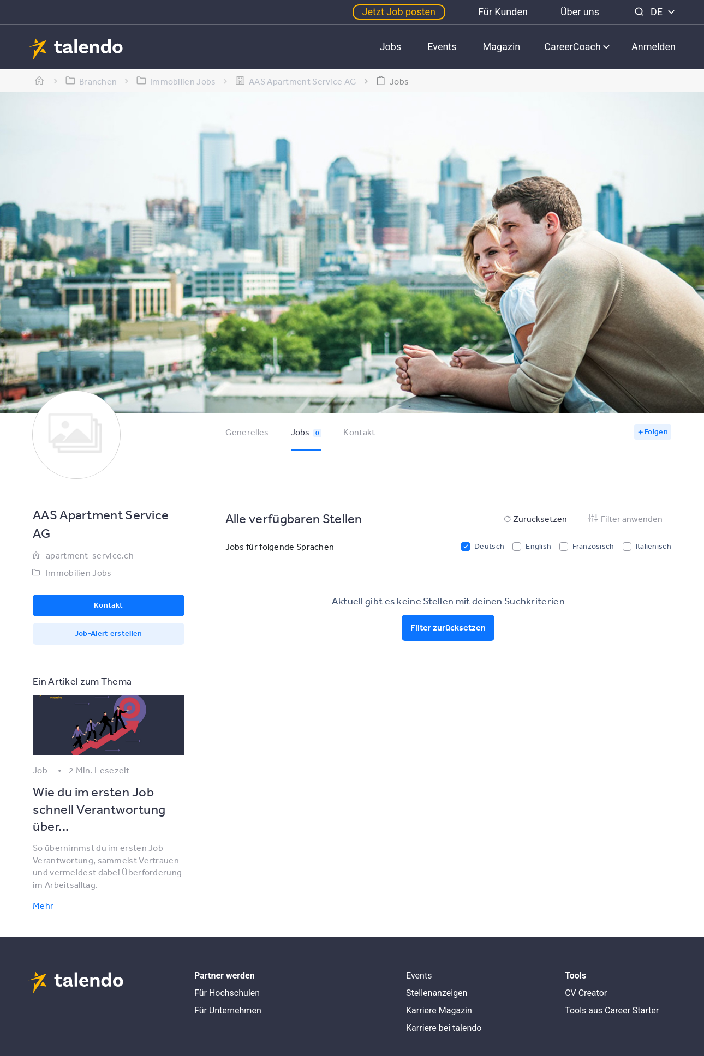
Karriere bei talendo (443, 1028)
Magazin (502, 46)
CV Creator (586, 993)
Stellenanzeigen (436, 993)
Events (441, 46)
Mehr (43, 905)
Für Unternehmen (227, 1010)
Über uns (579, 11)
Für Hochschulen (227, 993)
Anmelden (653, 46)
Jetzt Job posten (398, 11)
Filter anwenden (625, 518)
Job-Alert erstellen (108, 633)
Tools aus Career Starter (612, 1010)
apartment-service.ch (90, 555)
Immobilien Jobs (79, 572)
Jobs (391, 46)
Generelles (247, 432)
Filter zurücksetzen (448, 627)
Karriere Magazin (439, 1010)
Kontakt (359, 432)
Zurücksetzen (534, 518)
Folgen (656, 431)
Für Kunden (503, 11)
